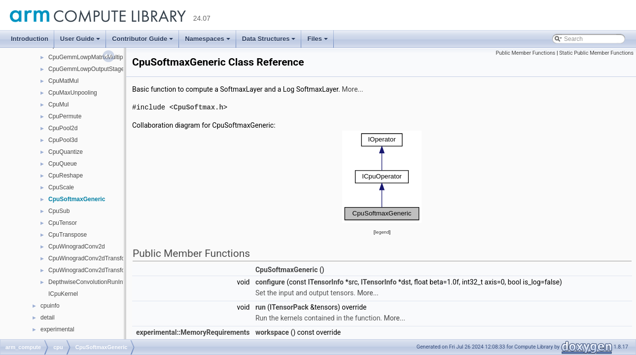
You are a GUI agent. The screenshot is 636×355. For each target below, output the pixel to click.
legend (382, 231)
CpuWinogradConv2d (76, 246)
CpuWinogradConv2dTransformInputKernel (105, 258)
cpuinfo (50, 305)
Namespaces (207, 38)
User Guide (80, 38)
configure (270, 281)
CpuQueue (62, 163)
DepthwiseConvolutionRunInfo (88, 282)
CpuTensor (62, 222)
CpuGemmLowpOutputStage (86, 69)
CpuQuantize (65, 151)
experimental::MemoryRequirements (192, 332)
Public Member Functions (526, 53)
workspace (272, 332)
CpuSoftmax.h (198, 106)
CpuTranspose (67, 234)
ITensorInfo (326, 281)
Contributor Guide (142, 38)
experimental (57, 329)
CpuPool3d (62, 140)
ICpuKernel (63, 293)
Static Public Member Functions (596, 53)
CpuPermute (64, 116)
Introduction (29, 38)
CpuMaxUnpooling (72, 92)
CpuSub (59, 211)
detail (47, 317)
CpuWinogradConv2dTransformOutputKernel (107, 270)
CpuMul (58, 104)
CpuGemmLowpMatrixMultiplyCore (94, 57)
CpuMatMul (63, 80)
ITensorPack (289, 307)
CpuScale (61, 187)
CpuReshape (65, 175)
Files (317, 38)
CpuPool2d (62, 128)
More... (352, 89)
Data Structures (269, 38)
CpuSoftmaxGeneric (76, 199)
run (260, 307)
